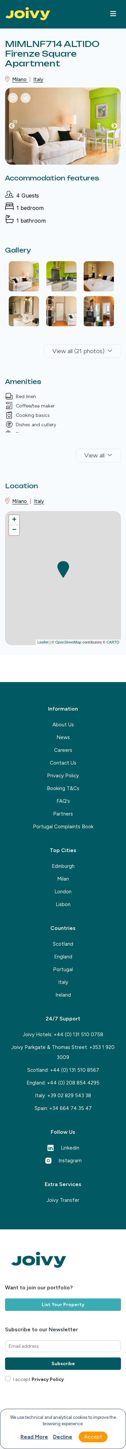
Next (119, 127)
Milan (63, 879)
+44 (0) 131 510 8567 (74, 1070)
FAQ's (63, 801)
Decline (62, 1437)
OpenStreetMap (68, 642)
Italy (38, 79)
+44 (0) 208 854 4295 (73, 1083)
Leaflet (42, 642)
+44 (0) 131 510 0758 (78, 1035)
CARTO (113, 642)
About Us (63, 725)
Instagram (63, 1161)
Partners (63, 814)
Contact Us (63, 763)
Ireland (63, 995)
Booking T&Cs (63, 788)
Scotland (63, 944)
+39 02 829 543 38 (69, 1096)
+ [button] (14, 520)
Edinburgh (63, 866)
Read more (34, 1437)
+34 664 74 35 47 (70, 1108)
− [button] (14, 530)
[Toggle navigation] (113, 14)
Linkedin (63, 1148)
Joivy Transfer (63, 1200)
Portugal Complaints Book (63, 827)
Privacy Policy (63, 776)
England (63, 957)
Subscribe (63, 1364)
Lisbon (63, 904)
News (63, 737)
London (63, 892)
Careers (63, 750)
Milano (20, 79)
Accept (93, 1437)
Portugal (63, 969)
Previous (16, 127)
